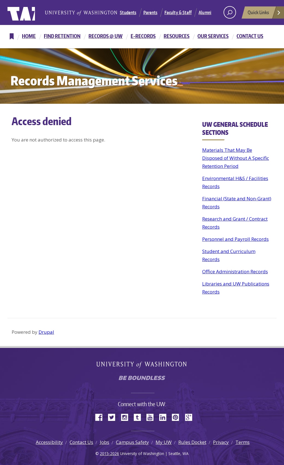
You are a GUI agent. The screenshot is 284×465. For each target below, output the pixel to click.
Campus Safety (132, 442)
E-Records (143, 36)
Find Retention (62, 36)
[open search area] (230, 12)
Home (29, 36)
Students (128, 12)
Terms (242, 442)
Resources (176, 36)
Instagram (126, 417)
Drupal (46, 332)
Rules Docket (192, 442)
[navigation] (142, 36)
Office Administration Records (235, 271)
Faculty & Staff (178, 12)
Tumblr (139, 417)
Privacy (221, 442)
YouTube (152, 417)
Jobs (104, 442)
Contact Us (250, 36)
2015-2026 (109, 453)
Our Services (213, 36)
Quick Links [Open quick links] (264, 14)
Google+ (190, 417)
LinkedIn (165, 417)
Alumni (205, 12)
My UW (164, 442)
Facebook (101, 417)
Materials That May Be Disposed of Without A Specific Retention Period (235, 158)
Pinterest (177, 417)
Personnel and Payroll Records (235, 239)
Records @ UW (105, 36)
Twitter (114, 417)
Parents (150, 12)
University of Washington (30, 12)
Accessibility (49, 442)
